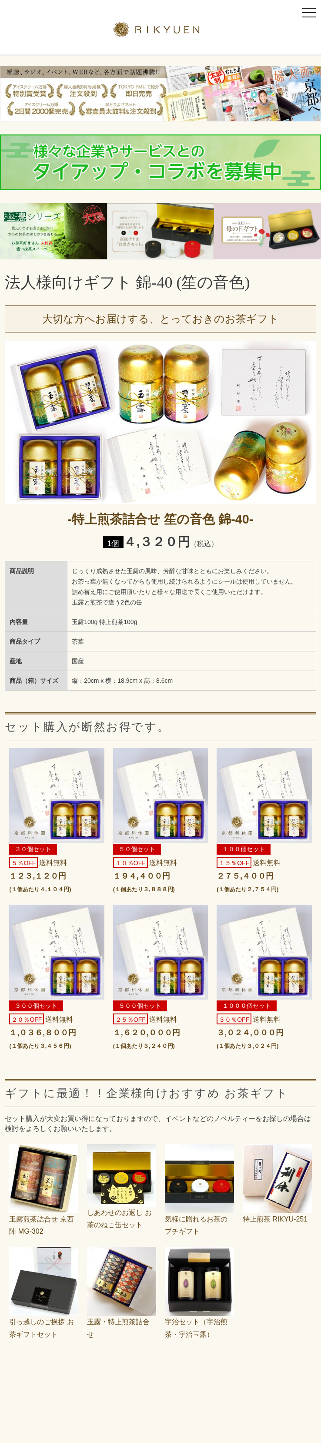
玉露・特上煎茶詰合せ (121, 1321)
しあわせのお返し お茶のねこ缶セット (121, 1212)
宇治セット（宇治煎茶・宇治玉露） (199, 1321)
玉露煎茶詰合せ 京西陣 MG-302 (43, 1219)
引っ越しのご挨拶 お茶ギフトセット (43, 1321)
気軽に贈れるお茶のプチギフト (199, 1219)
